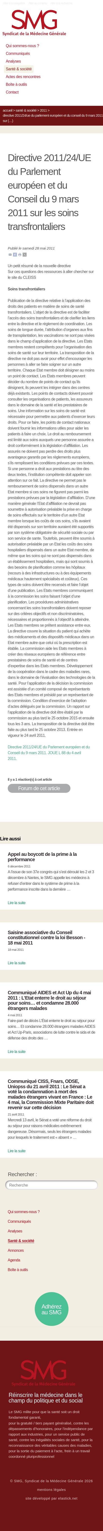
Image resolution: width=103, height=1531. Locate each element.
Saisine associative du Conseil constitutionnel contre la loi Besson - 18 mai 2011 (46, 938)
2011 (43, 110)
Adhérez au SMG (51, 1309)
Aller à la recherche (61, 3)
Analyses (13, 61)
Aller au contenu (37, 3)
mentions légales (51, 1490)
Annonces (16, 1250)
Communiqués (18, 53)
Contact (12, 92)
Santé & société (19, 69)
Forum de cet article (39, 788)
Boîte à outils (16, 84)
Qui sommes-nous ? (22, 46)
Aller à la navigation (14, 3)
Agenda (14, 1260)
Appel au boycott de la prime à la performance (42, 856)
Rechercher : (22, 1174)
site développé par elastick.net (52, 1498)
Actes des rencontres (23, 77)
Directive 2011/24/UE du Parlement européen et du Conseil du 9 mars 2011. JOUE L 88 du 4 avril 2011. (49, 753)
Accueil (7, 110)
